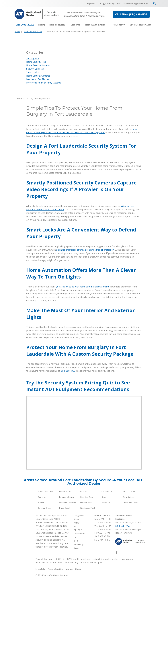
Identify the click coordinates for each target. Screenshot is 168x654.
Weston (83, 568)
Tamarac (42, 574)
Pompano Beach (66, 574)
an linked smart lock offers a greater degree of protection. (85, 326)
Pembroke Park (66, 568)
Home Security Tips (36, 138)
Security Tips (32, 135)
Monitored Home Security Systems (43, 159)
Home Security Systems (38, 142)
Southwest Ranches (67, 579)
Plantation (105, 579)
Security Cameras (35, 145)
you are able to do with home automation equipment (82, 363)
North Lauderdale (45, 568)
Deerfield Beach (87, 574)
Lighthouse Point (87, 585)
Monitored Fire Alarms (37, 156)
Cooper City (106, 568)
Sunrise (41, 579)
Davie (103, 574)
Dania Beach (64, 585)
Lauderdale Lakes (130, 579)
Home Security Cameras (38, 152)
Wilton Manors (129, 568)
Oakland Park (86, 579)
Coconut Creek (44, 585)
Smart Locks (32, 149)
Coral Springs (128, 574)
